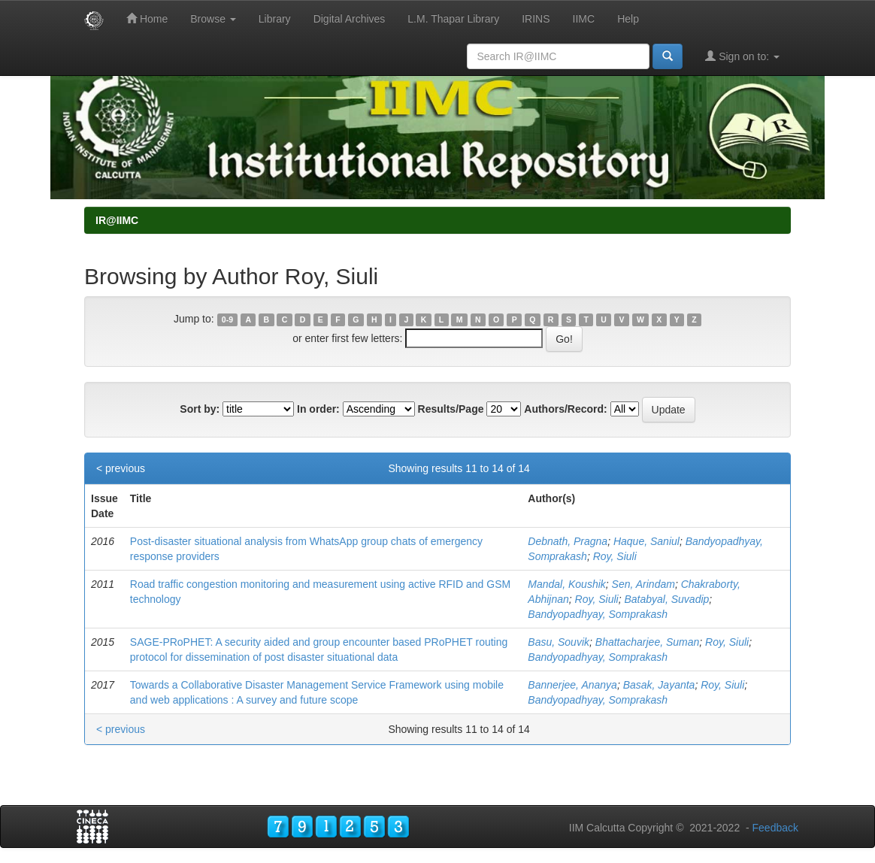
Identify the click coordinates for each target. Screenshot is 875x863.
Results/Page (451, 409)
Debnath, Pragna (567, 541)
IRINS (536, 19)
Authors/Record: (565, 409)
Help (628, 19)
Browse (213, 19)
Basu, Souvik (558, 642)
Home (147, 18)
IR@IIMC (116, 220)
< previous (120, 468)
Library (275, 19)
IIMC (584, 19)
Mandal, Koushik (567, 584)
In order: (318, 409)
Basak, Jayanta (659, 685)
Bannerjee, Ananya (572, 685)
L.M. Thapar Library (453, 19)
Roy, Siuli (615, 556)
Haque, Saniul (646, 541)
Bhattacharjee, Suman (647, 642)
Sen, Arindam (643, 584)
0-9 (227, 319)
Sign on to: (742, 56)
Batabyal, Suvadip (666, 599)
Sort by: (200, 409)
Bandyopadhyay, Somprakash (598, 614)
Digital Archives (349, 19)
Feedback (775, 828)
